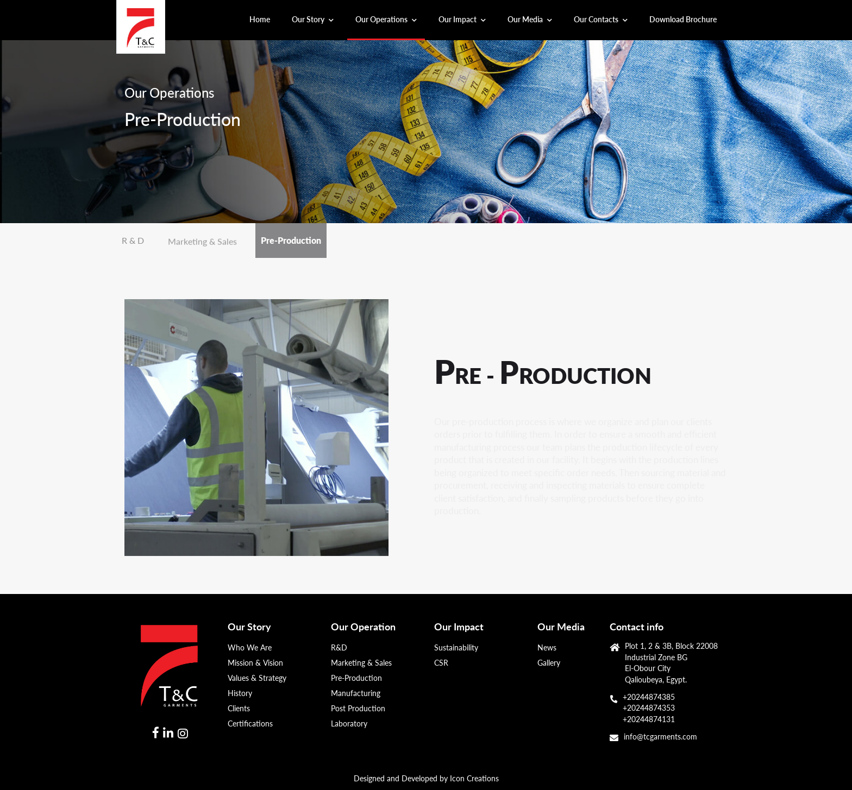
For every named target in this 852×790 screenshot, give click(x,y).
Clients (239, 708)
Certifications (250, 723)
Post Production (358, 708)
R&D (339, 647)
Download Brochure (683, 19)
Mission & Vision (255, 663)
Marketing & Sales (202, 242)
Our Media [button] (530, 19)
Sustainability (456, 647)
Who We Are (250, 647)
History (240, 693)
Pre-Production (291, 240)
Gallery (548, 663)
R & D (133, 240)
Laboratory (349, 723)
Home (263, 18)
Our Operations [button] (386, 19)
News (546, 647)
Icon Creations (474, 778)
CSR (441, 663)
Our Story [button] (313, 19)
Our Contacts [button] (601, 19)
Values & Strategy (257, 678)
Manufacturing (355, 693)
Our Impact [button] (462, 19)
